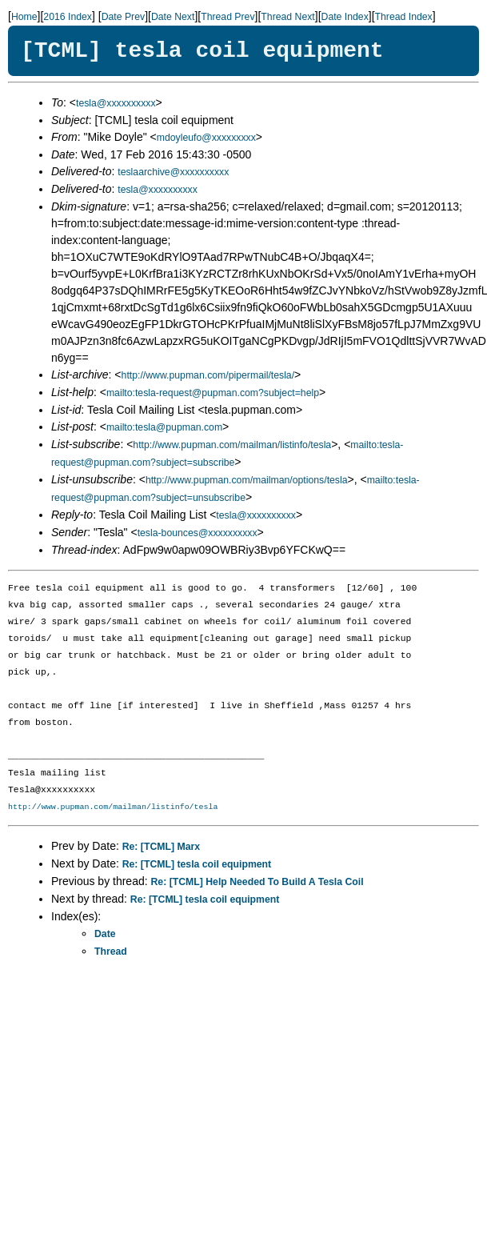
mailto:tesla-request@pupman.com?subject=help (212, 393)
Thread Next (287, 16)
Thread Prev (227, 16)
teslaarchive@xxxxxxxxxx (173, 172)
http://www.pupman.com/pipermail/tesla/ (208, 375)
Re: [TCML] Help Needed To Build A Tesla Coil (257, 881)
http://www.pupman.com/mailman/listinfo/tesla (232, 445)
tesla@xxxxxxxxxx (116, 103)
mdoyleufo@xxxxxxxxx (206, 137)
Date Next (172, 16)
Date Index (345, 16)
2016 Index (67, 16)
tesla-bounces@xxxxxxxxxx (197, 533)
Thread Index (404, 16)
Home (24, 16)
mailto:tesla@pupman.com (164, 427)
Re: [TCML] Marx (161, 846)
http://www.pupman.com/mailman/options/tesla (247, 480)
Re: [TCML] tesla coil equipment (196, 864)
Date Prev (123, 16)
